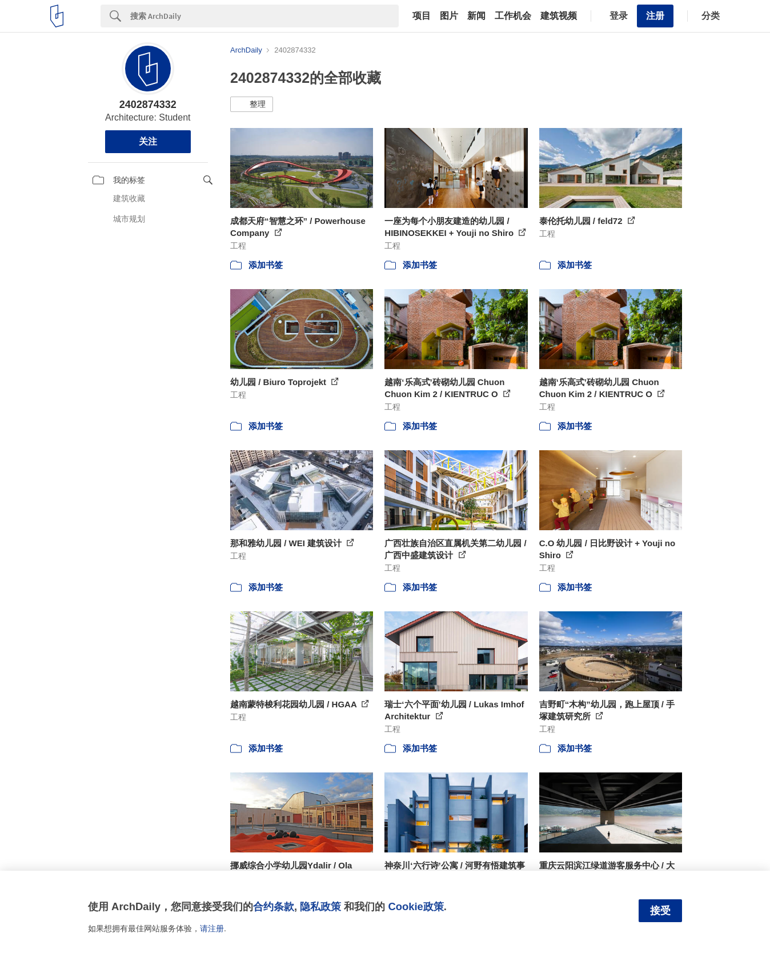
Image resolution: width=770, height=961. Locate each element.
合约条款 (273, 906)
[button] (251, 105)
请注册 (212, 928)
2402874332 (148, 104)
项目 (421, 16)
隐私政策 (320, 906)
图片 (449, 16)
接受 (660, 910)
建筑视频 (558, 16)
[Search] (264, 16)
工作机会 (513, 16)
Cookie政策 (415, 906)
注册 (655, 16)
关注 (148, 141)
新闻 (476, 16)
